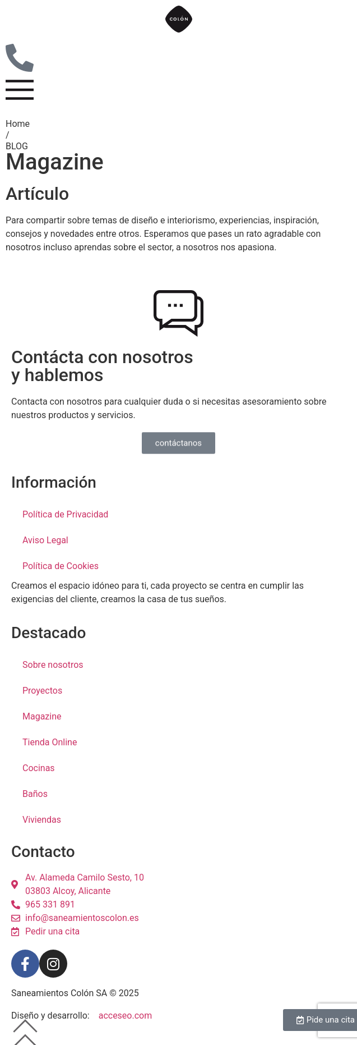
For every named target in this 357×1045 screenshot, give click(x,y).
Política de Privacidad (65, 514)
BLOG (17, 146)
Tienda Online (49, 742)
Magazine (42, 716)
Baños (35, 794)
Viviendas (41, 819)
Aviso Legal (45, 540)
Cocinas (38, 768)
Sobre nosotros (53, 664)
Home (18, 123)
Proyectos (42, 690)
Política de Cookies (60, 566)
